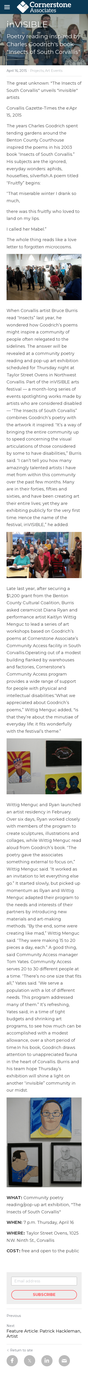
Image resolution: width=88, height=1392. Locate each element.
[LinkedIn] (47, 1360)
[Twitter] (29, 1360)
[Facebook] (12, 1360)
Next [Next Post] (11, 1326)
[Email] (64, 1360)
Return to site (20, 1350)
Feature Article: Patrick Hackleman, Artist (44, 1334)
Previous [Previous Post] (14, 1316)
